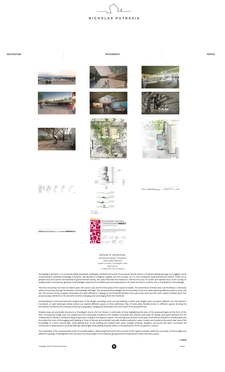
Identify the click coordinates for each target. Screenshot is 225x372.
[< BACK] (177, 340)
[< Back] (175, 346)
